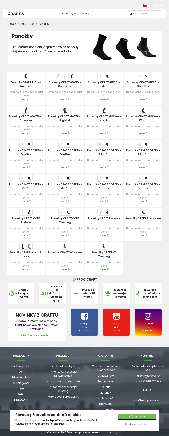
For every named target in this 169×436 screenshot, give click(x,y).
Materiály (106, 393)
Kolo (21, 389)
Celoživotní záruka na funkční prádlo (106, 368)
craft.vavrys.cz (112, 432)
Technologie (106, 381)
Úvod (13, 24)
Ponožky (44, 24)
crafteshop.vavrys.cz (147, 400)
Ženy (23, 24)
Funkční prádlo (21, 366)
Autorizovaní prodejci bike (63, 381)
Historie (105, 387)
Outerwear (21, 400)
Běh (32, 24)
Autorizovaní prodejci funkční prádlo (63, 374)
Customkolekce (106, 409)
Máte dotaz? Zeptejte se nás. (148, 368)
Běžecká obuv (21, 377)
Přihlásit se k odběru (37, 335)
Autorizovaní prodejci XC (63, 397)
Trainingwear (21, 383)
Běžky (21, 394)
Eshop (86, 13)
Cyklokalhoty (106, 376)
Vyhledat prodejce (63, 366)
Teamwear (106, 404)
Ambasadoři (105, 398)
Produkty (69, 13)
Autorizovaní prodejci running (63, 389)
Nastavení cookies (137, 424)
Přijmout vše (137, 416)
